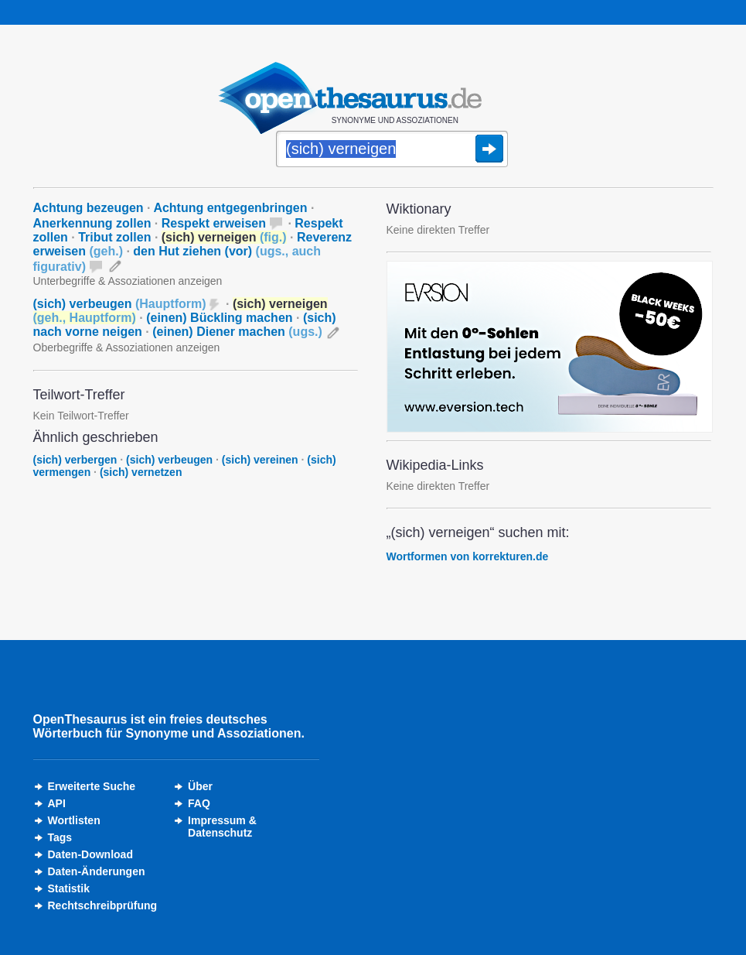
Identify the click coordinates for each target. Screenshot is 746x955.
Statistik (69, 888)
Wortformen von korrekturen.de (468, 556)
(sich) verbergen (75, 460)
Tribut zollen (114, 237)
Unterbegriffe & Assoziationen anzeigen (128, 281)
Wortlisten (74, 820)
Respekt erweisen (214, 223)
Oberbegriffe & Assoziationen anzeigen (126, 347)
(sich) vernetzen (141, 472)
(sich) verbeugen (119, 303)
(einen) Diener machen (237, 331)
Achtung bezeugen (88, 207)
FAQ (199, 803)
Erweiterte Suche (92, 786)
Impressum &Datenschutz (222, 826)
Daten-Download (90, 854)
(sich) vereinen (260, 460)
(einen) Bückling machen (219, 317)
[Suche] (392, 150)
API (57, 803)
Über (200, 786)
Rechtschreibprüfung (103, 905)
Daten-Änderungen (96, 871)
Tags (60, 837)
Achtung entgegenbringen (230, 207)
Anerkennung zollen (92, 223)
